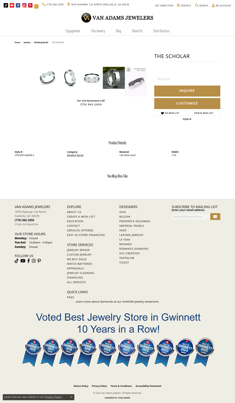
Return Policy (81, 386)
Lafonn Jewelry (131, 235)
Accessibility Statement (148, 386)
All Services (76, 282)
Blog (118, 30)
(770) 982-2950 (91, 104)
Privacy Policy (99, 386)
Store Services (161, 30)
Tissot (124, 262)
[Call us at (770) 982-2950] (24, 220)
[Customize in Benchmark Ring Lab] (136, 81)
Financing (75, 277)
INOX (122, 230)
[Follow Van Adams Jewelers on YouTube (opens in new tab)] (36, 6)
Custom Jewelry (79, 254)
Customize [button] (187, 103)
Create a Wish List (81, 216)
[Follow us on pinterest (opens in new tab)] (30, 5)
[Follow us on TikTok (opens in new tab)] (6, 5)
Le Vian (124, 239)
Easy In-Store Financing (86, 235)
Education (75, 221)
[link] (53, 4)
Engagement (73, 30)
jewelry (27, 42)
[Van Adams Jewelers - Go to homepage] (117, 18)
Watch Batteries (79, 263)
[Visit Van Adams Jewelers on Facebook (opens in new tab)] (18, 5)
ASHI (122, 212)
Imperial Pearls (131, 225)
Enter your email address (188, 210)
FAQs (70, 297)
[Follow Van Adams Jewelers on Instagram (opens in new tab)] (24, 5)
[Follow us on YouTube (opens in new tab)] (12, 5)
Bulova (125, 216)
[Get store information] (26, 224)
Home (17, 42)
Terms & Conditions (121, 386)
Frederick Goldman (134, 221)
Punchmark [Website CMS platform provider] (124, 398)
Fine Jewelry (98, 30)
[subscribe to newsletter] (215, 216)
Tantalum (126, 258)
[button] (201, 5)
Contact (73, 225)
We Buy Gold (77, 259)
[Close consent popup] (71, 397)
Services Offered (80, 230)
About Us (137, 30)
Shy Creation (129, 253)
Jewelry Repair (78, 250)
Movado (125, 244)
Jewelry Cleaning (80, 273)
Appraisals (75, 268)
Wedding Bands (41, 42)
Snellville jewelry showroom (140, 301)
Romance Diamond (134, 248)
